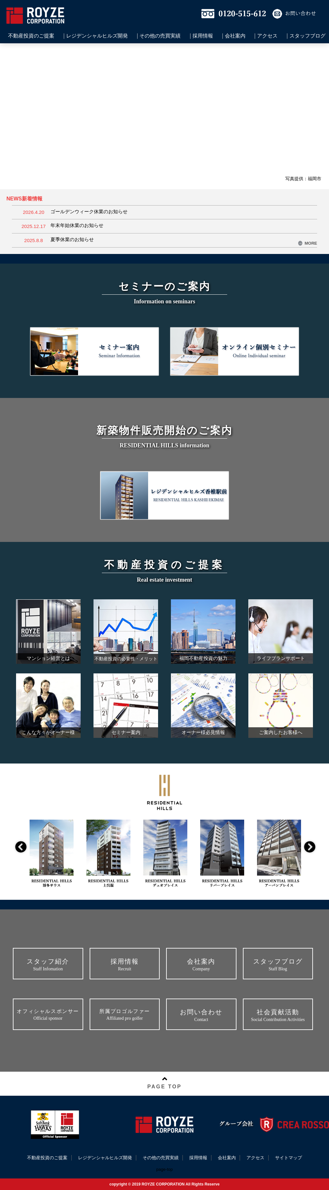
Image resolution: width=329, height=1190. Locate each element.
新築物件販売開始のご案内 (164, 430)
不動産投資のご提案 (31, 35)
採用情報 (202, 35)
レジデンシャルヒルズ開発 (97, 35)
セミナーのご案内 (165, 286)
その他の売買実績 (160, 35)
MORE (307, 243)
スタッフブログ (307, 35)
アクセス (267, 35)
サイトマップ (288, 1157)
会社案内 (235, 35)
